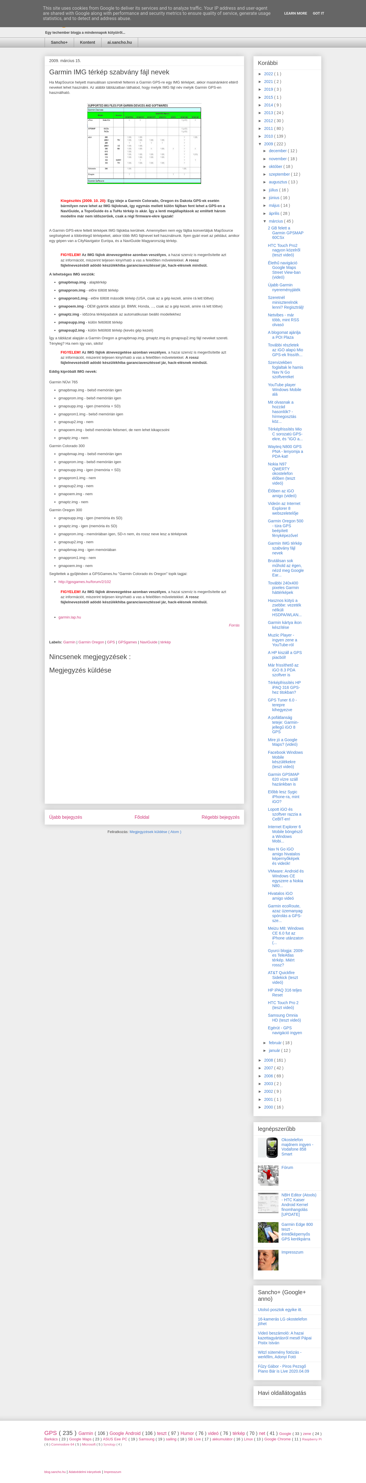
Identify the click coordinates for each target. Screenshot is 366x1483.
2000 (269, 1107)
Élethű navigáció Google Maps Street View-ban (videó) (284, 270)
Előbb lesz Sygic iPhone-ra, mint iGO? (283, 797)
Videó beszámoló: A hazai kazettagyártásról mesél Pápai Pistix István (285, 1338)
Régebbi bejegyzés (221, 817)
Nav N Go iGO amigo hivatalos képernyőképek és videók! (284, 856)
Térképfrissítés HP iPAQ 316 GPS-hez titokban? (284, 687)
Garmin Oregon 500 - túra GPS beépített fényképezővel (285, 528)
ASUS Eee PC (115, 1439)
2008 (269, 1060)
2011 (269, 128)
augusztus (278, 182)
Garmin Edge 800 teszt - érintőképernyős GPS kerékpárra (297, 1231)
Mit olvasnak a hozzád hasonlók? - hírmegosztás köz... (282, 412)
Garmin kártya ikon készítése (284, 625)
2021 (269, 81)
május (275, 205)
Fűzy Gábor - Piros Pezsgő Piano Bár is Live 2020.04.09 (283, 1368)
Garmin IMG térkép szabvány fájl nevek (285, 548)
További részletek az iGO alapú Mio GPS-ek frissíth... (285, 350)
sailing (172, 1439)
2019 (269, 89)
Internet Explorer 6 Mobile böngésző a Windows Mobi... (285, 833)
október (276, 166)
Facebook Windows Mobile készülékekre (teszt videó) (285, 759)
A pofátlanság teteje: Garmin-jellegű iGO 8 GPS (283, 724)
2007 (269, 1068)
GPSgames (128, 642)
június (274, 197)
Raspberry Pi (312, 1439)
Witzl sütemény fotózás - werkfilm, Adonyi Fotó (280, 1354)
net (263, 1433)
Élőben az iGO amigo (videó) (282, 493)
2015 (269, 97)
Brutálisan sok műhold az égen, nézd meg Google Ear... (286, 567)
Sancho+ (59, 42)
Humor (187, 1433)
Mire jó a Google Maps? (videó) (283, 742)
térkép (165, 642)
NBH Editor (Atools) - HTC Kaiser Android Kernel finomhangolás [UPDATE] (299, 1204)
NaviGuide (149, 642)
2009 (269, 144)
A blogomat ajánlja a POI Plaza (284, 335)
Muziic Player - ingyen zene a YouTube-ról (282, 640)
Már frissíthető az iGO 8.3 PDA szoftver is (283, 670)
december (278, 150)
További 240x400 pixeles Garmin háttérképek (283, 588)
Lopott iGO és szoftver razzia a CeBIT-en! (284, 814)
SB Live (195, 1439)
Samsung (147, 1439)
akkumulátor (223, 1439)
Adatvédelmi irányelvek (85, 1472)
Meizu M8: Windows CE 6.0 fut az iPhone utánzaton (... (286, 935)
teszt (162, 1433)
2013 (269, 112)
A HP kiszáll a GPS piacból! (285, 655)
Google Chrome (278, 1439)
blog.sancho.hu (55, 1472)
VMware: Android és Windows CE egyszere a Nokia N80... (286, 878)
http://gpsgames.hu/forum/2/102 (85, 582)
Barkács (51, 1439)
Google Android (126, 1433)
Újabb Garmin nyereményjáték (284, 287)
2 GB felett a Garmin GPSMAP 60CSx (285, 233)
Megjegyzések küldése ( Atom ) (155, 832)
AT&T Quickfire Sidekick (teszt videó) (283, 977)
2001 (269, 1099)
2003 (269, 1083)
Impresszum (292, 1252)
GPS (111, 642)
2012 (269, 120)
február (276, 1042)
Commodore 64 (63, 1444)
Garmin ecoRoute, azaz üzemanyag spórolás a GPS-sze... (285, 913)
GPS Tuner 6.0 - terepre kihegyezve (282, 705)
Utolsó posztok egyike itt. (280, 1309)
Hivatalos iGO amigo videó (281, 896)
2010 (269, 136)
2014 (269, 105)
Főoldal (142, 817)
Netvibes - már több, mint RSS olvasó (283, 320)
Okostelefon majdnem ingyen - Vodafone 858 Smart (297, 1146)
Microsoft (89, 1444)
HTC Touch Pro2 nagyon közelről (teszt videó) (284, 250)
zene (308, 1434)
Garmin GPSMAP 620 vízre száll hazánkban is (283, 779)
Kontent (87, 42)
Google (286, 1434)
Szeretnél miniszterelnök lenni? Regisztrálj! (286, 302)
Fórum (287, 1167)
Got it (318, 13)
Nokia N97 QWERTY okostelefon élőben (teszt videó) (281, 473)
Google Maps (81, 1439)
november (278, 158)
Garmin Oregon (91, 642)
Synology (110, 1444)
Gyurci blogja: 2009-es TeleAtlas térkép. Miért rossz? (286, 957)
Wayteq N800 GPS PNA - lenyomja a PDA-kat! (285, 451)
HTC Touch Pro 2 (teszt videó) (283, 1005)
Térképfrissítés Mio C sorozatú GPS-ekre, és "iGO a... (285, 434)
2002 (269, 1091)
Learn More (295, 13)
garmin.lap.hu (70, 617)
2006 (269, 1076)
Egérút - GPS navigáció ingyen (285, 1030)
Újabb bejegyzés (65, 817)
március (276, 221)
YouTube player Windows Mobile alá (284, 389)
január (275, 1050)
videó (214, 1433)
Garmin (69, 642)
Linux (249, 1439)
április (274, 213)
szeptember (280, 174)
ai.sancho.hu (120, 42)
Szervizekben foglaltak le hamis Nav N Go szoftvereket (285, 369)
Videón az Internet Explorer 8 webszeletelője (284, 508)
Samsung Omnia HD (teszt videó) (284, 1017)
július (274, 190)
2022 (269, 74)
